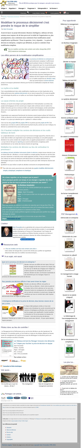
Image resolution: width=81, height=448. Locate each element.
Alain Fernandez (8, 29)
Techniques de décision (13, 16)
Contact (9, 434)
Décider (5, 16)
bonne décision (49, 80)
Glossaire (9, 427)
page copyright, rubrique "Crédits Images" (20, 420)
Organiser (12, 8)
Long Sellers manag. (39, 13)
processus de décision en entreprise (41, 59)
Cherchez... (24, 13)
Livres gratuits (55, 13)
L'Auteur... (9, 437)
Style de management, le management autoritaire (45, 384)
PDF (66, 13)
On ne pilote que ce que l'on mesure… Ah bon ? (9, 384)
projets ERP (14, 123)
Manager (21, 8)
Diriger (4, 8)
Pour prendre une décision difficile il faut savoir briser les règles (24, 281)
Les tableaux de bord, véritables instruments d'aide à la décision (19, 152)
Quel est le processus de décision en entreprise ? (19, 262)
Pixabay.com (38, 418)
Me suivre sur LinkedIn (27, 239)
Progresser (32, 8)
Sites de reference (11, 430)
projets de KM (45, 123)
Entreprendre (42, 8)
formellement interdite (45, 405)
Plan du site (10, 432)
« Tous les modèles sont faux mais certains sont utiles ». (21, 248)
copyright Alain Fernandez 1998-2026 (45, 445)
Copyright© (10, 439)
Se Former (53, 8)
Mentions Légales (7, 445)
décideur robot (51, 78)
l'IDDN (37, 407)
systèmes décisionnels (21, 93)
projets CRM (24, 123)
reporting (20, 142)
